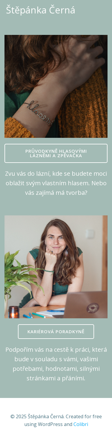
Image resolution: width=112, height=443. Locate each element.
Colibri (80, 424)
